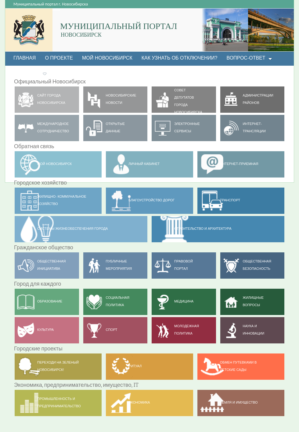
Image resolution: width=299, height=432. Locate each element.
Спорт (111, 329)
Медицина (183, 301)
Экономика (139, 402)
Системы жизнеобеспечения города (72, 228)
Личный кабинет (144, 164)
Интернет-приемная (239, 164)
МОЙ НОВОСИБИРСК (54, 164)
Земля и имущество (239, 402)
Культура (45, 329)
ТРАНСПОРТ (230, 200)
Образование (49, 301)
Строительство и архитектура (202, 228)
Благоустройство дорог (151, 200)
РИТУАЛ (135, 366)
